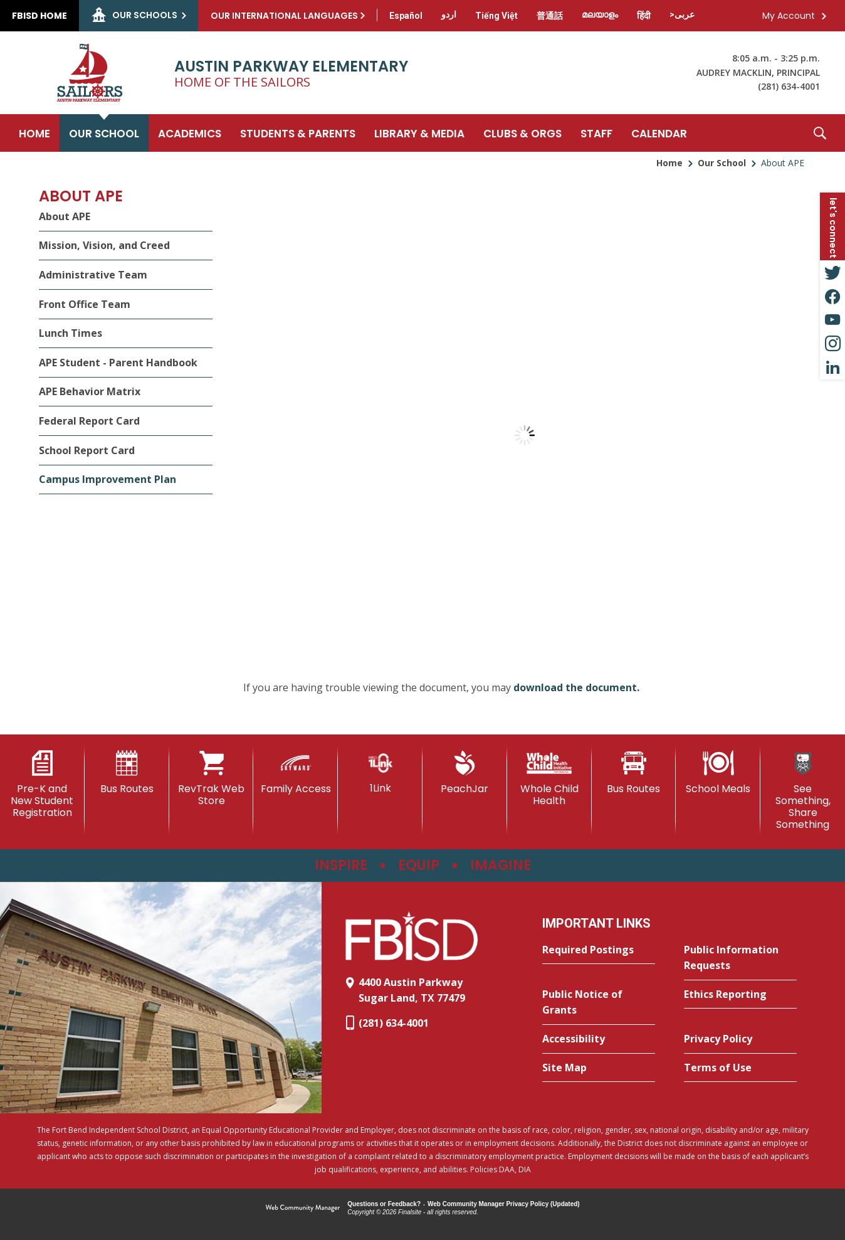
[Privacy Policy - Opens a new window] (740, 1039)
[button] (820, 133)
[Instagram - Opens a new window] (832, 343)
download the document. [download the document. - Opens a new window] (576, 687)
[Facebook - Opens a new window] (832, 296)
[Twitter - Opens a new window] (832, 272)
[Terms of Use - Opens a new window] (740, 1068)
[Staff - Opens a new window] (596, 133)
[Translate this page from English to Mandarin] (549, 16)
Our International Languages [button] (284, 15)
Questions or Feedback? (384, 1203)
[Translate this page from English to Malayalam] (599, 14)
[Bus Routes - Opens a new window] (634, 772)
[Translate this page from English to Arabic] (682, 14)
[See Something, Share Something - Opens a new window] (803, 790)
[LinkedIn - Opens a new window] (832, 367)
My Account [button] (788, 15)
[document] (524, 435)
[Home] (34, 133)
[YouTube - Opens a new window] (832, 320)
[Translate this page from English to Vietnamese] (496, 16)
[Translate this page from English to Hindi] (644, 16)
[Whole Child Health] (549, 778)
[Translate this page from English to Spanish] (406, 16)
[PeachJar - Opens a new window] (465, 772)
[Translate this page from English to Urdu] (449, 14)
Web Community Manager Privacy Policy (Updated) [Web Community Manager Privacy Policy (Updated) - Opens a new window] (504, 1203)
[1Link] (380, 772)
